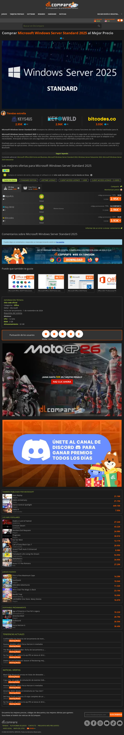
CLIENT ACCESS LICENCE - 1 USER (73, 180)
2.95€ (115, 199)
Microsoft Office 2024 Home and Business (32, 157)
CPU (5, 319)
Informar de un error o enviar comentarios (103, 228)
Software (31, 14)
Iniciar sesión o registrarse (108, 14)
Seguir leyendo (62, 153)
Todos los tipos (10, 180)
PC (6, 170)
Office (16, 305)
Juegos (4, 14)
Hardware (52, 14)
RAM (6, 321)
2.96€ (115, 210)
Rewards (41, 14)
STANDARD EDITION (28, 180)
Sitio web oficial (10, 302)
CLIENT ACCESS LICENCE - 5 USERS (106, 180)
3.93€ (115, 220)
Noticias (62, 14)
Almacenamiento (11, 324)
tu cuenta (60, 242)
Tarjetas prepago (17, 14)
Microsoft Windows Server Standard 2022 (63, 157)
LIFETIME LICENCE (48, 180)
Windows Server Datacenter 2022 (90, 157)
